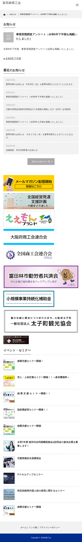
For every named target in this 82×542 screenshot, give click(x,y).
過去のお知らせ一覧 (41, 161)
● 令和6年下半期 (12, 58)
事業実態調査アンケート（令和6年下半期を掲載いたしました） (35, 97)
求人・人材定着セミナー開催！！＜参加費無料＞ (43, 377)
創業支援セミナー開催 (29, 425)
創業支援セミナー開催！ (30, 361)
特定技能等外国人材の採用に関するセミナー (41, 490)
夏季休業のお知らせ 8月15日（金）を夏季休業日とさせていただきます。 (40, 84)
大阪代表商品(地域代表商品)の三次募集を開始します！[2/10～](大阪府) (38, 109)
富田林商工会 (46, 538)
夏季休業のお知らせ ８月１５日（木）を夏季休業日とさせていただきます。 (39, 136)
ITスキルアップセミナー (30, 474)
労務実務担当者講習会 (29, 458)
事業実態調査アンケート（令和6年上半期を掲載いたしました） (35, 122)
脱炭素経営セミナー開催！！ (32, 409)
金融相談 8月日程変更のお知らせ (22, 150)
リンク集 (33, 527)
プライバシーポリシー (49, 527)
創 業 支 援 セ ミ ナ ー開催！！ (33, 393)
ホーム (23, 527)
